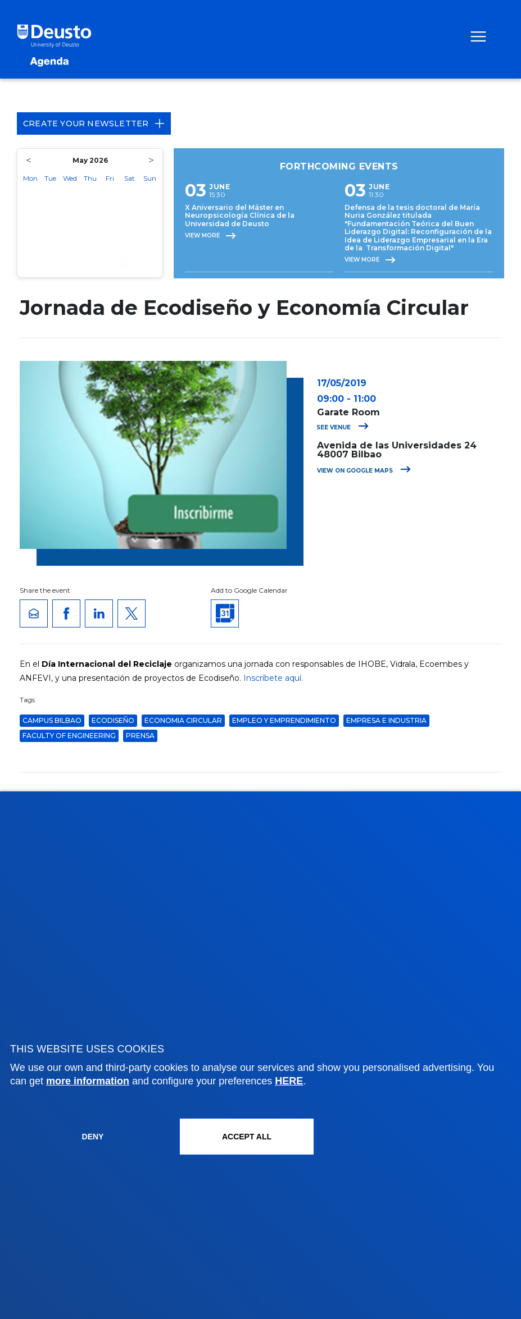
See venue (342, 427)
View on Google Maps (364, 470)
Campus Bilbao (51, 720)
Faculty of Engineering (69, 735)
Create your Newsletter (94, 123)
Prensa (140, 735)
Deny (93, 1136)
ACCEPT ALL (246, 1136)
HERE (289, 1081)
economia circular (183, 720)
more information (87, 1081)
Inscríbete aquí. (273, 678)
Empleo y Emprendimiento (284, 720)
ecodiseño (113, 720)
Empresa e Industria (386, 720)
